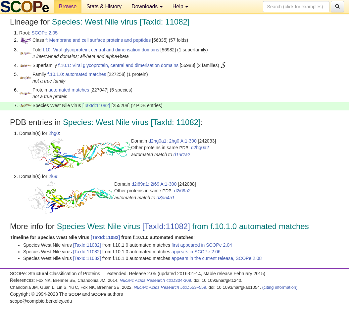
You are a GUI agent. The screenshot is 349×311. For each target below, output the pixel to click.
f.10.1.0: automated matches (76, 74)
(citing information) (280, 287)
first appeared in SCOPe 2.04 (202, 245)
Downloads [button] (147, 6)
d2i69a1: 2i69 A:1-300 (153, 184)
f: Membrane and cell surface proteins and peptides (98, 40)
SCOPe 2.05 (44, 32)
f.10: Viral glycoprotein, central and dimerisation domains (101, 49)
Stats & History (104, 6)
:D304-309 (155, 280)
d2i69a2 (182, 190)
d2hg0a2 (200, 147)
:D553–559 (170, 287)
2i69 (53, 176)
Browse (67, 6)
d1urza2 (182, 154)
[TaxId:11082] (96, 105)
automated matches (68, 90)
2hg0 (54, 133)
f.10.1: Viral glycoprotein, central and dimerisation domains (118, 65)
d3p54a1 (166, 197)
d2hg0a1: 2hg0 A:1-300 (172, 141)
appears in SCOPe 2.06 (196, 251)
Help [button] (180, 6)
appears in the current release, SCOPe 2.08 (217, 258)
